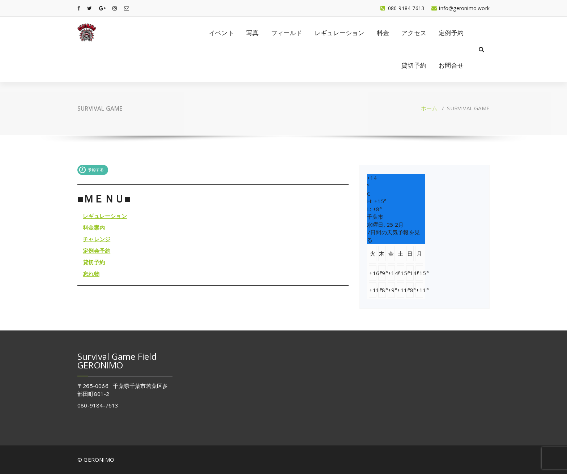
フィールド (286, 33)
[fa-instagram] (114, 8)
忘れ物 (91, 273)
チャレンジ (96, 239)
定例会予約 (96, 250)
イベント (221, 33)
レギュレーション (339, 33)
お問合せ (451, 65)
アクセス (413, 33)
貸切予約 (413, 65)
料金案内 (94, 227)
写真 (252, 33)
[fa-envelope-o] (126, 8)
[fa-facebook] (78, 8)
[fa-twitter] (89, 8)
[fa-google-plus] (102, 8)
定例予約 (451, 33)
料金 (383, 33)
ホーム (429, 108)
